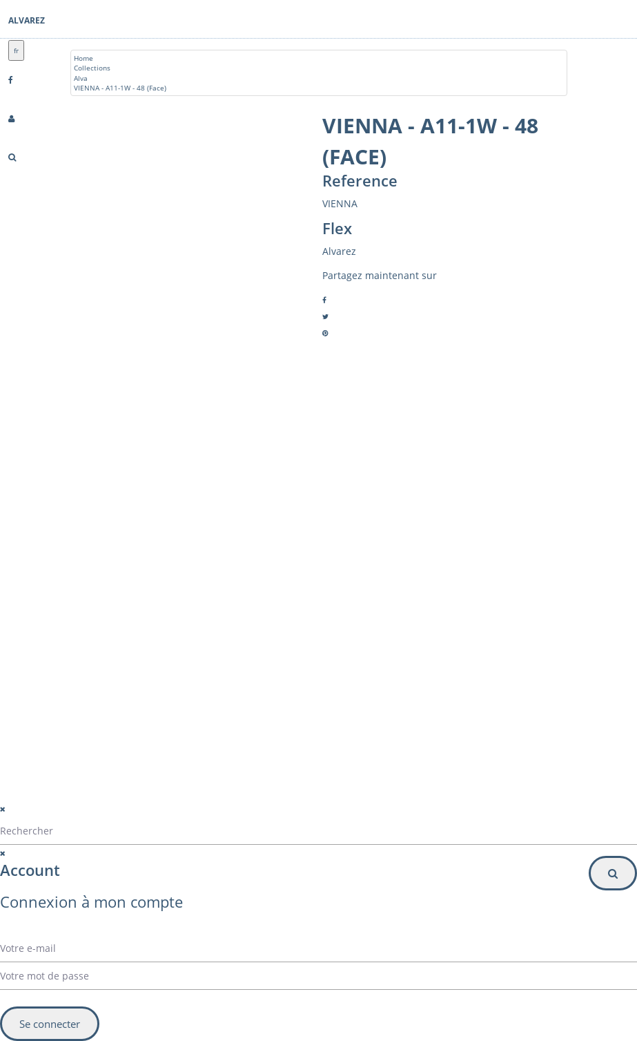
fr (16, 50)
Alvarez (26, 20)
